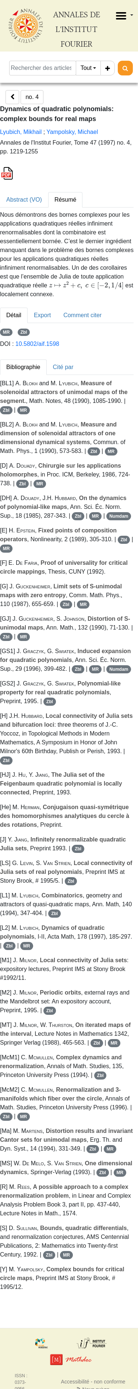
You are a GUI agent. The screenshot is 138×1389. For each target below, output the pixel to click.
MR (6, 332)
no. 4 (32, 97)
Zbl (23, 332)
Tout (86, 68)
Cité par (63, 367)
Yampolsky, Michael (72, 132)
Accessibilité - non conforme (93, 1382)
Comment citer (82, 315)
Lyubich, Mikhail (21, 132)
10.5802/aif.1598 (37, 344)
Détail (13, 315)
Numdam (118, 516)
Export (42, 315)
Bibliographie (23, 367)
